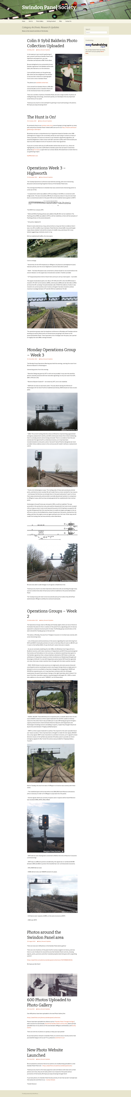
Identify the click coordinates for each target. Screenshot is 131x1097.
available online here (42, 82)
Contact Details (50, 1080)
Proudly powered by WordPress (30, 1093)
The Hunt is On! (41, 117)
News (38, 50)
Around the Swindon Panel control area (56, 1023)
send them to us (59, 1038)
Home (23, 21)
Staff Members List (32, 155)
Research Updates (45, 50)
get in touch (36, 149)
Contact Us (68, 21)
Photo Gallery (39, 21)
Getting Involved (51, 21)
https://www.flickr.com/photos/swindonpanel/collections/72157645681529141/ (50, 960)
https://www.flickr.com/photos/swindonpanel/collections (43, 1017)
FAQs (60, 21)
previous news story (47, 125)
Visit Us (31, 21)
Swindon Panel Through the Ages (64, 1021)
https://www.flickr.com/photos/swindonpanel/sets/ (57, 1065)
